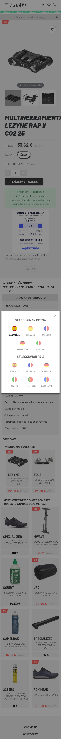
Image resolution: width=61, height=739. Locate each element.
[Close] (55, 316)
